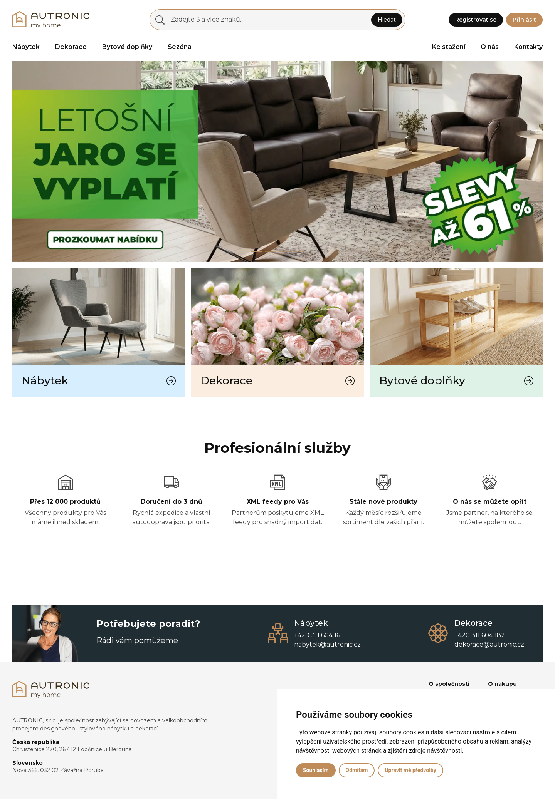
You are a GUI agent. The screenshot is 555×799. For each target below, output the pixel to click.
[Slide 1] (270, 251)
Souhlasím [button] (316, 770)
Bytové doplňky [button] (127, 46)
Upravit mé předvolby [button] (410, 770)
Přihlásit (524, 19)
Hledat (387, 19)
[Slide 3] (298, 251)
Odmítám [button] (357, 770)
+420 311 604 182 (479, 635)
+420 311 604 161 (318, 635)
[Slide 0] (256, 251)
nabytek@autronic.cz (327, 644)
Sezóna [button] (180, 46)
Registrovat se (475, 19)
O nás (490, 46)
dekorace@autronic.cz (489, 644)
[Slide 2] (284, 251)
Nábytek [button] (26, 46)
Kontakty (528, 46)
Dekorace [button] (71, 46)
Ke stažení (448, 46)
